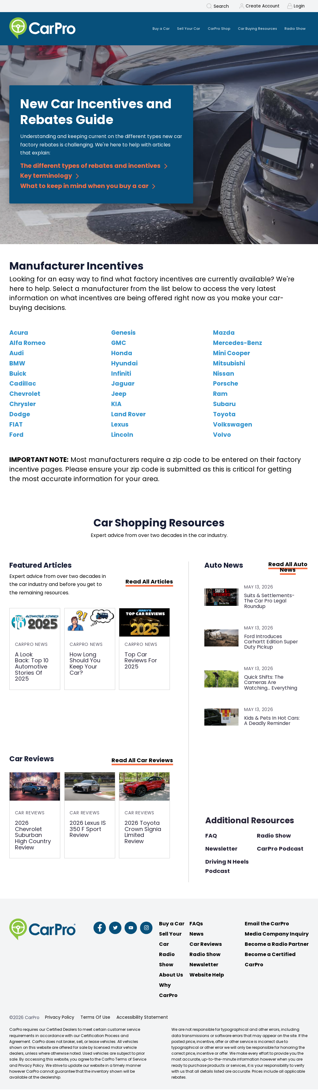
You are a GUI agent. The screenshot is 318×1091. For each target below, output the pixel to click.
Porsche (225, 385)
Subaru (224, 405)
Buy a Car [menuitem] (146, 29)
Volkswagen (232, 426)
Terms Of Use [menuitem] (95, 1019)
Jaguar (122, 385)
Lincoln (122, 436)
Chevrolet (24, 395)
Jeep (118, 395)
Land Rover (128, 415)
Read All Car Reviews (142, 762)
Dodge (19, 415)
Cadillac (22, 385)
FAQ (211, 837)
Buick (17, 375)
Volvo (222, 436)
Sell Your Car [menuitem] (176, 29)
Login (299, 6)
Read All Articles (149, 583)
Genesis (123, 334)
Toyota (224, 415)
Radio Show (274, 837)
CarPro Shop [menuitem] (209, 29)
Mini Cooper (231, 354)
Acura (18, 334)
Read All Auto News (287, 568)
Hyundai (124, 364)
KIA (116, 405)
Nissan (223, 375)
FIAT (16, 426)
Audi (16, 354)
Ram (220, 395)
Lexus (120, 426)
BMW (17, 364)
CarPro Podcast (280, 850)
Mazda (224, 334)
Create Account (261, 6)
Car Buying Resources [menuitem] (251, 29)
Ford (16, 436)
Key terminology (46, 177)
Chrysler (22, 405)
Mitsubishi (229, 364)
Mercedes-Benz (237, 344)
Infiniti (121, 375)
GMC (118, 344)
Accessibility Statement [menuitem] (142, 1019)
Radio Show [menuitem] (293, 29)
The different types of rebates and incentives (90, 167)
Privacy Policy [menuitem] (59, 1019)
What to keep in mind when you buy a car (84, 187)
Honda (121, 354)
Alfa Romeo (27, 344)
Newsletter (221, 850)
